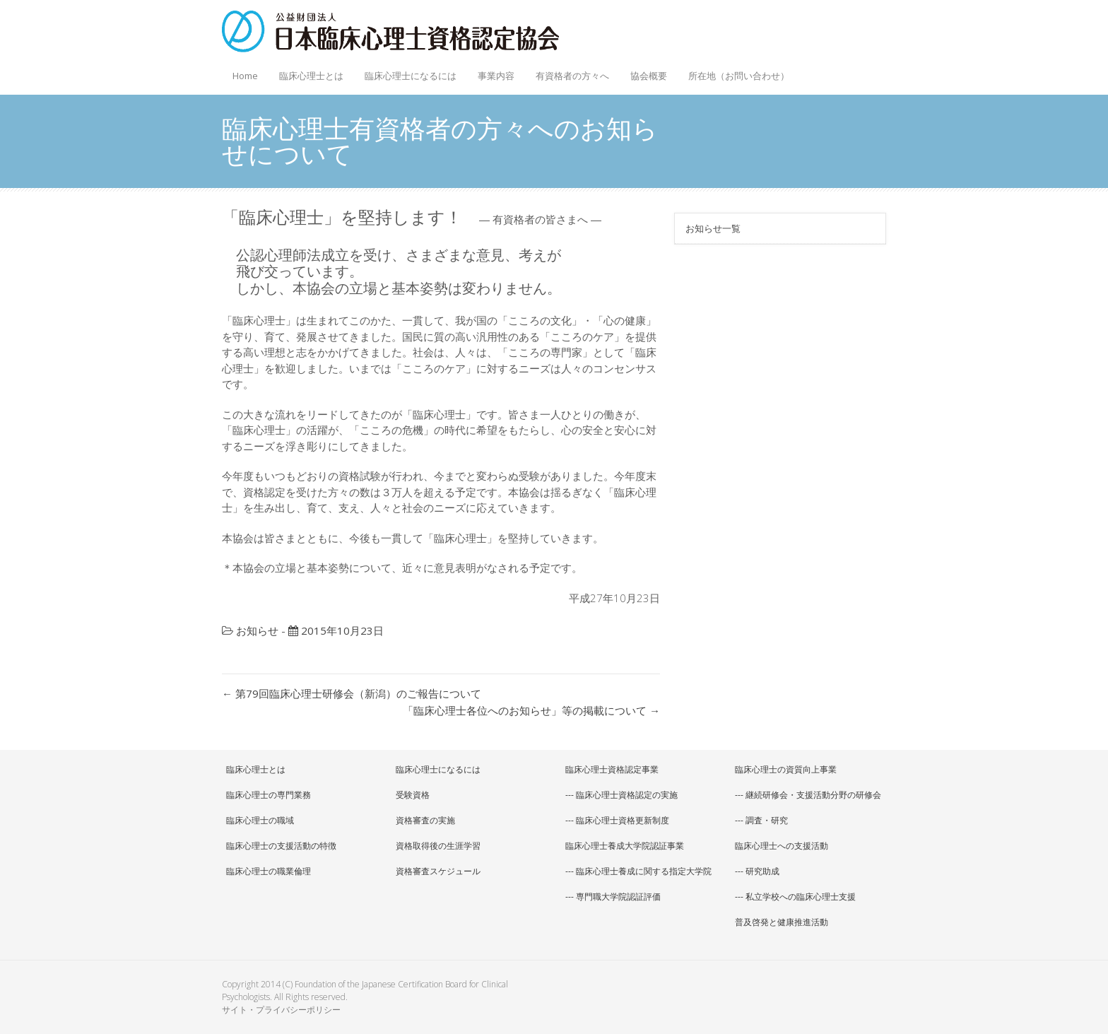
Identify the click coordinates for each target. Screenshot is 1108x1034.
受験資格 (413, 795)
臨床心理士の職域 (260, 820)
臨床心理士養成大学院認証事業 (624, 846)
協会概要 (645, 71)
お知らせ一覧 (713, 228)
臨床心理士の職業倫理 (268, 871)
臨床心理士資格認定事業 (612, 769)
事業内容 (492, 71)
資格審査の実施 (425, 820)
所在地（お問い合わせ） (738, 75)
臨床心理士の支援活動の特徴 (281, 846)
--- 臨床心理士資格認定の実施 (621, 795)
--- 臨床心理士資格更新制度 (617, 820)
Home (245, 75)
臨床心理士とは (308, 71)
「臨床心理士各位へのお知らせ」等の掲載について (531, 710)
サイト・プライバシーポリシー (281, 1010)
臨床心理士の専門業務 (268, 795)
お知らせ (257, 630)
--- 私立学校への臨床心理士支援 (795, 897)
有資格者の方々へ (569, 71)
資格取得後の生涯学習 (438, 846)
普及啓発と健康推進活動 (781, 922)
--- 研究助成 (757, 871)
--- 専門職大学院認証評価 (613, 897)
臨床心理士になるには (407, 71)
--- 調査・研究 (761, 820)
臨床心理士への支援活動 (781, 846)
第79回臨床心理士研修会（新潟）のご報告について (351, 693)
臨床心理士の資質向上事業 (786, 769)
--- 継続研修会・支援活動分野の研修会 (808, 795)
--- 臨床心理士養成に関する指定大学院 (638, 871)
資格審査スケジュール (438, 871)
